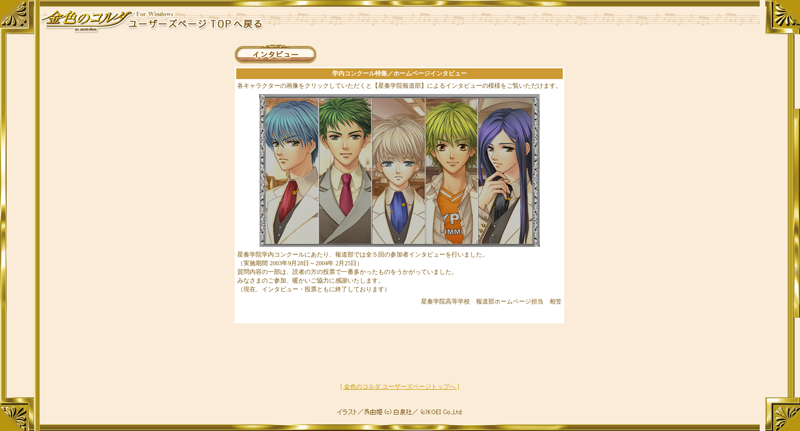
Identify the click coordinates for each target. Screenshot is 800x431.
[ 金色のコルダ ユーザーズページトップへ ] (399, 386)
